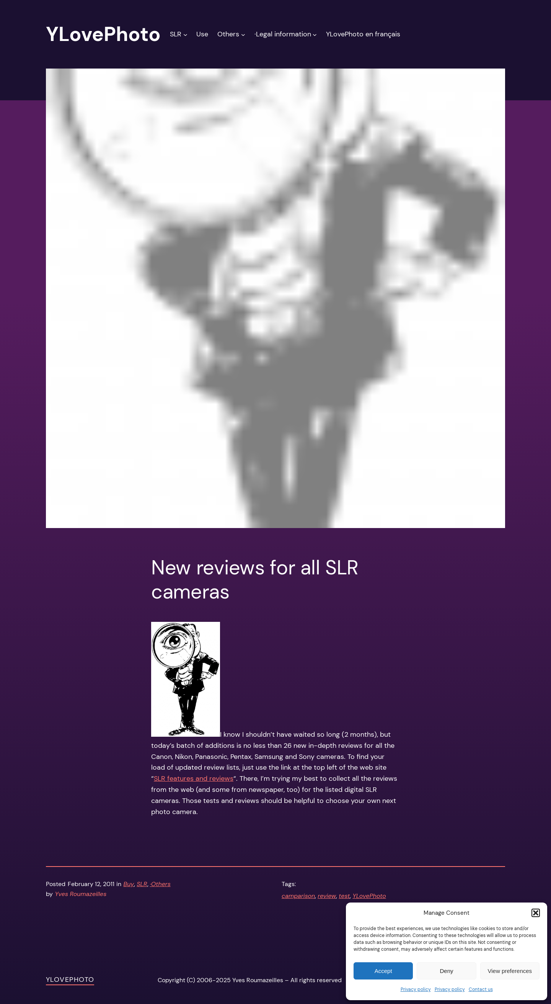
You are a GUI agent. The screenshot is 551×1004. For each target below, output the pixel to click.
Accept (383, 971)
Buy (129, 884)
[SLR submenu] (185, 34)
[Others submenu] (243, 34)
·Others (160, 884)
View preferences (510, 971)
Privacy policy (416, 989)
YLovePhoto (369, 896)
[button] (536, 913)
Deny (446, 971)
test (344, 896)
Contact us (481, 989)
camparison (298, 896)
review (327, 896)
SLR (142, 884)
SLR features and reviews (193, 778)
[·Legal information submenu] (315, 34)
